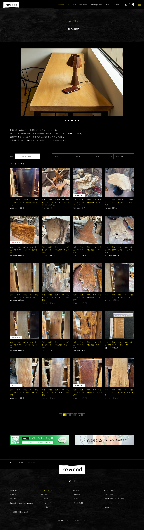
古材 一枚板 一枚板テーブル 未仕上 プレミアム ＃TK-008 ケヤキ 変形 (87, 297)
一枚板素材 (83, 5)
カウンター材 (49, 503)
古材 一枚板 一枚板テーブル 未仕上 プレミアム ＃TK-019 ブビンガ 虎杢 (88, 392)
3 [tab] (72, 120)
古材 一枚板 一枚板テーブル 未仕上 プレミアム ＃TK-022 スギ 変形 (87, 345)
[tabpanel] (72, 82)
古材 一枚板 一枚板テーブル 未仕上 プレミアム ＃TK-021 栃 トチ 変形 (25, 392)
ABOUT (13, 494)
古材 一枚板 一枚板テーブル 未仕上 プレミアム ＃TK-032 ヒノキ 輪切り (119, 202)
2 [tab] (69, 120)
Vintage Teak (96, 5)
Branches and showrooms (21, 503)
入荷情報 (115, 5)
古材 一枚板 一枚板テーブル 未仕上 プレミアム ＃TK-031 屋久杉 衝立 (24, 250)
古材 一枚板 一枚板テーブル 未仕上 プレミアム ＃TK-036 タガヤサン (24, 202)
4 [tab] (75, 120)
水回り (46, 499)
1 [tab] (65, 120)
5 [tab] (79, 120)
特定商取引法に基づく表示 (114, 499)
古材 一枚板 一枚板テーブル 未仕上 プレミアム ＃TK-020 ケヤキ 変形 (56, 392)
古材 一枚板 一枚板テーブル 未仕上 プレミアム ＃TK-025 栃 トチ (24, 345)
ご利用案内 (109, 494)
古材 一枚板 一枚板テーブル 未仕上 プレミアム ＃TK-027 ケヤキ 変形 (56, 297)
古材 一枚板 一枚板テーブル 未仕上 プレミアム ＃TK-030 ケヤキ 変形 (56, 250)
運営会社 (108, 507)
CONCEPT (14, 490)
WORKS (13, 499)
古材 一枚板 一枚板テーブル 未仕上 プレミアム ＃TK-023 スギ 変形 (56, 345)
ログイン (77, 499)
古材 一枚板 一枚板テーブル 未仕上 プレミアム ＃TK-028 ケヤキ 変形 (87, 250)
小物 (107, 5)
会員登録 (77, 494)
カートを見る (79, 503)
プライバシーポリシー (113, 503)
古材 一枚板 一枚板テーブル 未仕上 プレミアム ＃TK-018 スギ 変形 (119, 392)
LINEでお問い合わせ (21, 512)
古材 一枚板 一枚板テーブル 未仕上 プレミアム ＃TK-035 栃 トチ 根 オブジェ (56, 202)
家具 (74, 5)
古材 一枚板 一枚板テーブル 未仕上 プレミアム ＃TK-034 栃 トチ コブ (87, 202)
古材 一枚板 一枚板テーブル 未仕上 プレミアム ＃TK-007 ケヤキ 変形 (119, 250)
